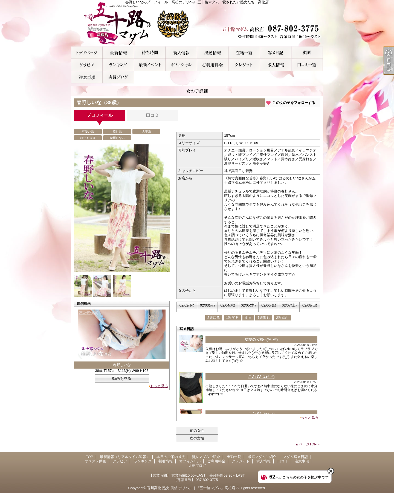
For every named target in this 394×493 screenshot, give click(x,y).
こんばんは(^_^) (261, 377)
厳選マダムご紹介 (244, 52)
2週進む (282, 318)
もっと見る (159, 386)
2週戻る (213, 318)
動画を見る (121, 378)
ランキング (118, 65)
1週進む (263, 318)
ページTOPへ (309, 444)
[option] (122, 208)
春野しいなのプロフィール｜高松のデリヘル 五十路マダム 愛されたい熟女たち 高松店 (197, 23)
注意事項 (87, 77)
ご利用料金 (212, 65)
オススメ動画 (307, 52)
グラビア (87, 65)
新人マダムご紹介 (181, 52)
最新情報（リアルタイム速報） (118, 52)
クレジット (244, 65)
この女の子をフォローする (294, 103)
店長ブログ (118, 77)
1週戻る (232, 318)
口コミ (307, 65)
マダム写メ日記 (275, 52)
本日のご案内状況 (150, 52)
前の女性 (197, 430)
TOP (87, 52)
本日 (248, 318)
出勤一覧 (212, 52)
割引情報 (150, 65)
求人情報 (275, 65)
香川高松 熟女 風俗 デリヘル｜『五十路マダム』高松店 (191, 488)
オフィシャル (181, 65)
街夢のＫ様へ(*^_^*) (261, 339)
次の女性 (197, 438)
